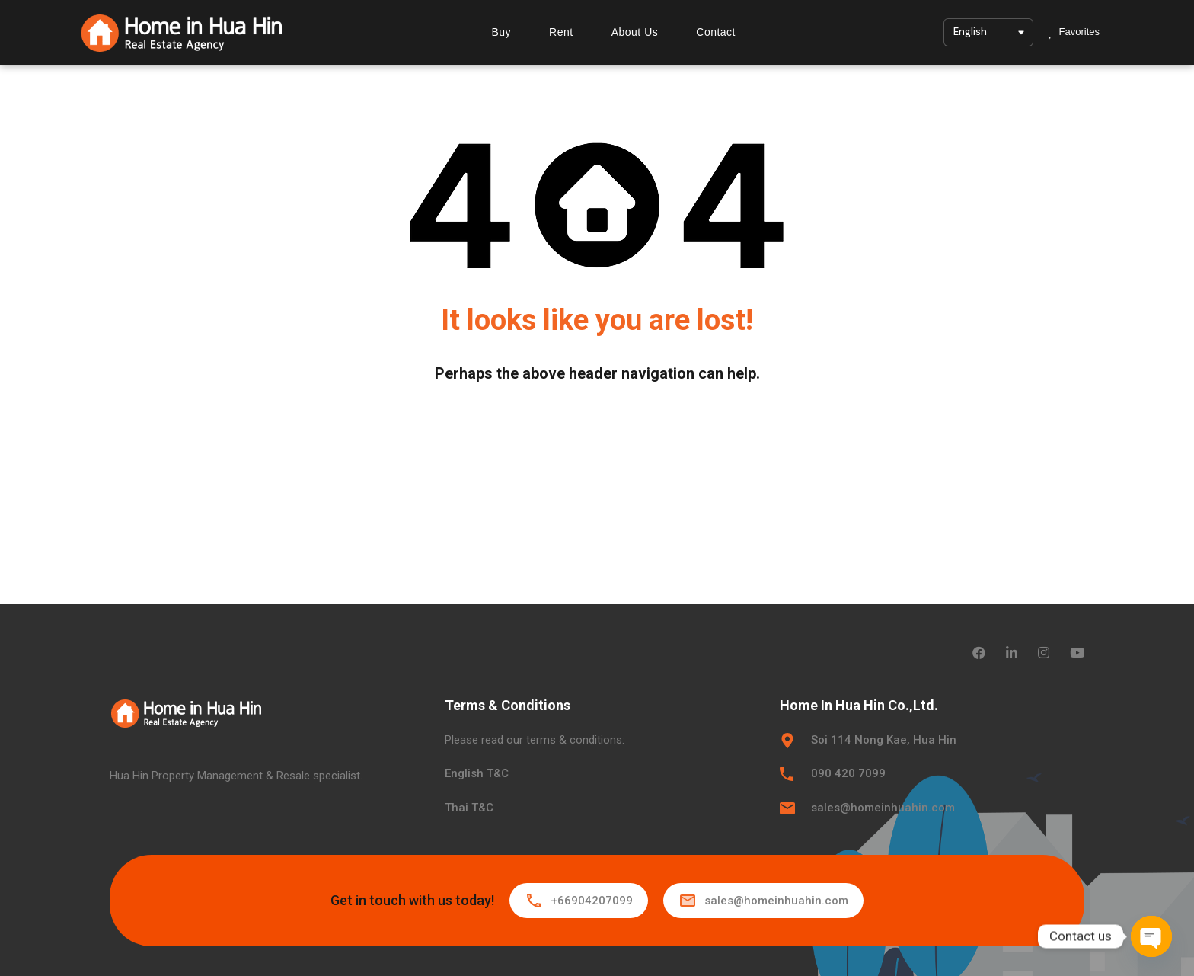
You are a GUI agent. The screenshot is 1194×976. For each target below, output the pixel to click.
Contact (716, 32)
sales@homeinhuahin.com (883, 807)
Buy (501, 32)
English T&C (477, 773)
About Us (635, 32)
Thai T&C (469, 807)
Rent (561, 32)
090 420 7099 (848, 773)
